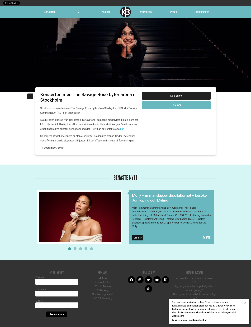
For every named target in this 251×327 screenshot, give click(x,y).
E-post (39, 301)
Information (145, 11)
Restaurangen (201, 11)
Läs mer (176, 105)
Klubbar (106, 11)
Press (173, 11)
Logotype (125, 12)
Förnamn (40, 277)
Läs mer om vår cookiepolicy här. (189, 320)
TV (77, 11)
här (121, 128)
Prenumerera (57, 314)
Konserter (49, 11)
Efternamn (41, 289)
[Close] (245, 302)
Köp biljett (176, 95)
